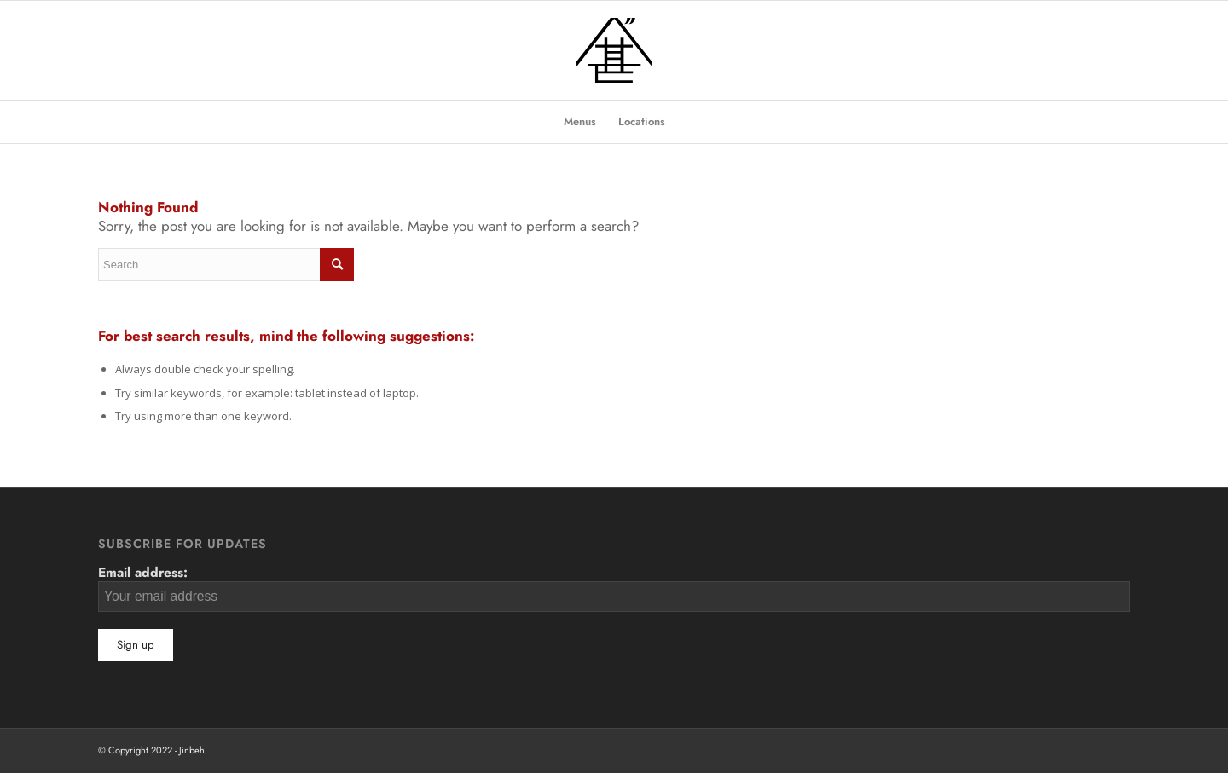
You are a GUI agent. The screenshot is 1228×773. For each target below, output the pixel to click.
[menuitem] (580, 122)
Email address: (614, 587)
